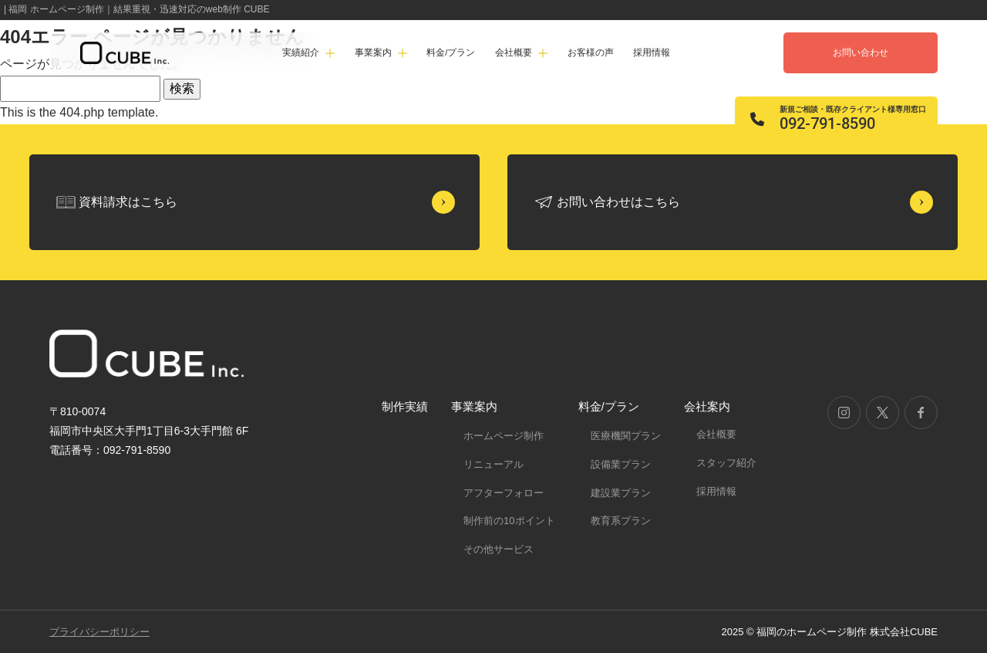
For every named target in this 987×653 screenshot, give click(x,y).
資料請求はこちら (128, 201)
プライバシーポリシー (99, 632)
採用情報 (651, 52)
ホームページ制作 (503, 436)
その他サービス (498, 549)
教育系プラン (621, 520)
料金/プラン (450, 52)
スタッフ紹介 (726, 463)
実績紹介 (300, 52)
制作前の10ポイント (508, 520)
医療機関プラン (626, 436)
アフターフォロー (503, 493)
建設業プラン (621, 493)
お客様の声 (591, 52)
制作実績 (405, 406)
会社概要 (716, 434)
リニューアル (493, 464)
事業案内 (474, 406)
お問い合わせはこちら (618, 201)
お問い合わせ (860, 52)
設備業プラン (621, 464)
